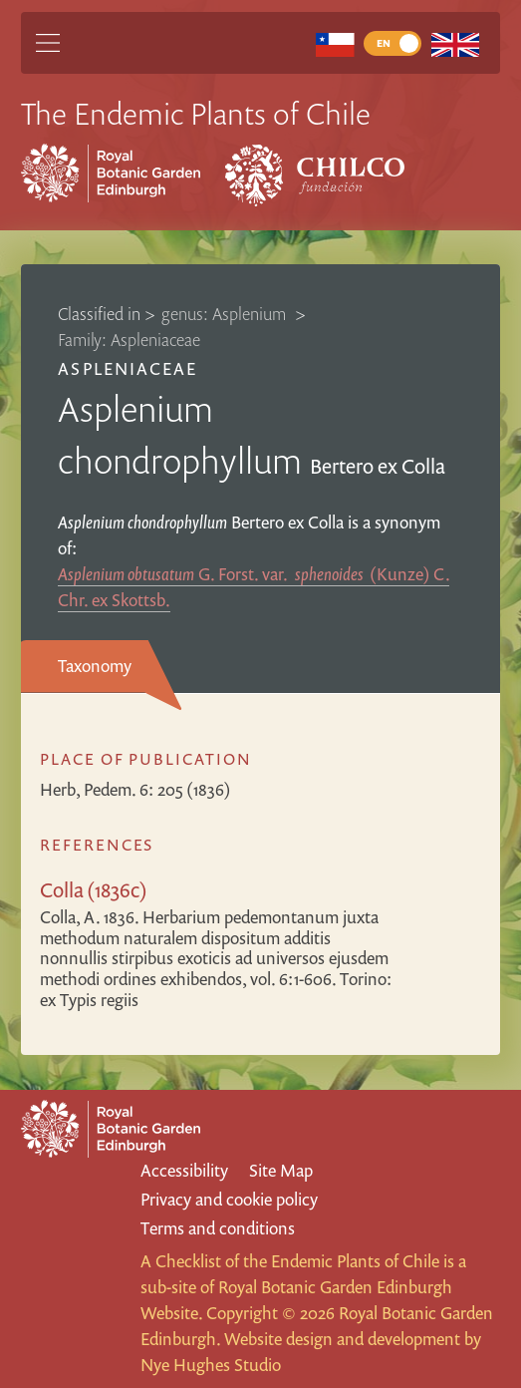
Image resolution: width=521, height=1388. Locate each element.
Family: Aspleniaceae (129, 339)
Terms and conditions (217, 1227)
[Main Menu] (48, 43)
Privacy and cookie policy (229, 1199)
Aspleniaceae (127, 368)
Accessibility (184, 1170)
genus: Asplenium (225, 313)
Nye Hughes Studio (210, 1364)
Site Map (281, 1170)
